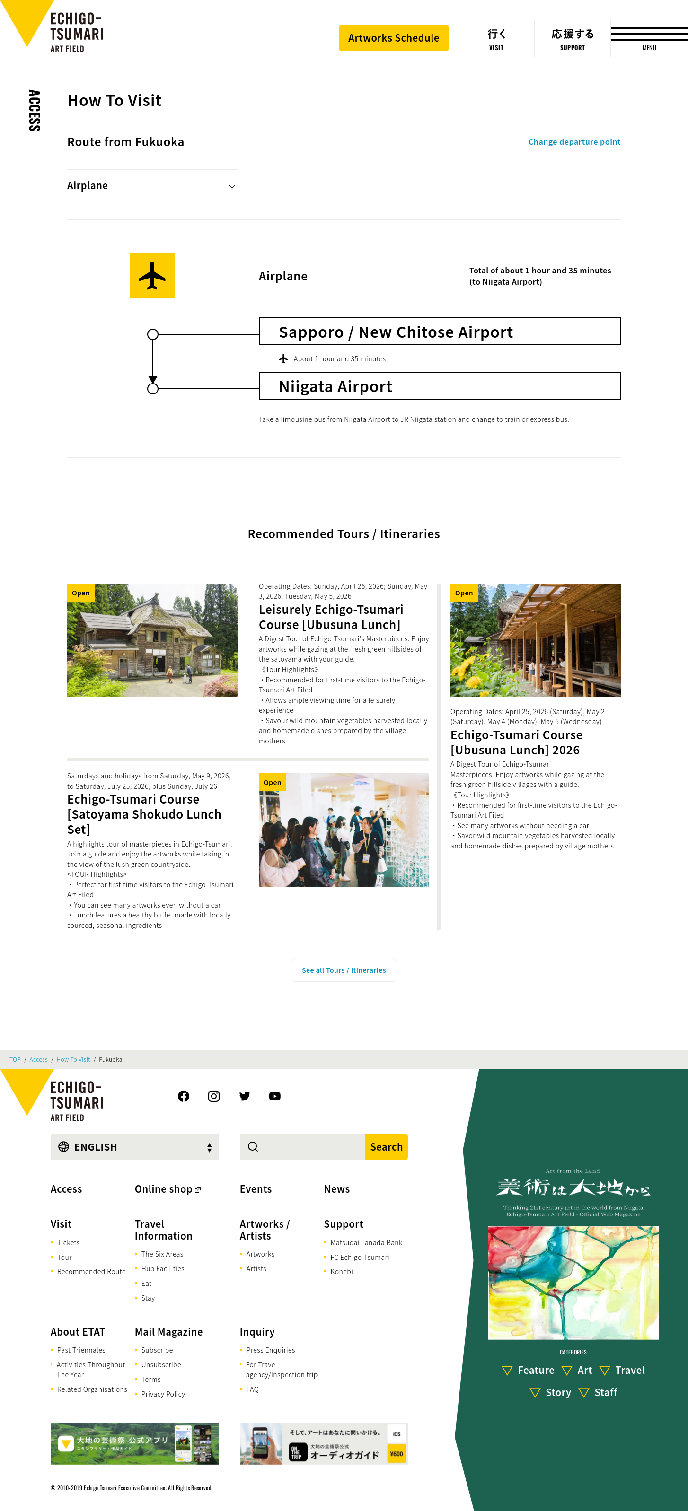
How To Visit (73, 1059)
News (337, 1189)
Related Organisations (92, 1389)
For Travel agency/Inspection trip (282, 1369)
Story (559, 1392)
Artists (256, 1268)
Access (35, 110)
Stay (148, 1297)
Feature (536, 1369)
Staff (605, 1392)
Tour (64, 1257)
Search (386, 1146)
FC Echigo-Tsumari (360, 1257)
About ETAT (78, 1331)
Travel (630, 1369)
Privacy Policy (163, 1393)
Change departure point (575, 141)
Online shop (164, 1189)
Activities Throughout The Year (91, 1369)
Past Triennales (81, 1349)
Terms (151, 1379)
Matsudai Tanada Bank (367, 1242)
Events (256, 1189)
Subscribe (157, 1349)
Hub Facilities (163, 1268)
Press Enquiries (271, 1349)
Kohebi (342, 1271)
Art (585, 1369)
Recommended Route (91, 1271)
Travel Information (164, 1229)
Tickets (68, 1242)
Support (344, 1224)
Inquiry (257, 1331)
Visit (61, 1224)
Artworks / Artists (265, 1229)
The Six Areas (162, 1253)
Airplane (87, 185)
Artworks (261, 1253)
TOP (15, 1059)
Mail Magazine (169, 1331)
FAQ (253, 1389)
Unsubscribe (161, 1364)
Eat (146, 1283)
